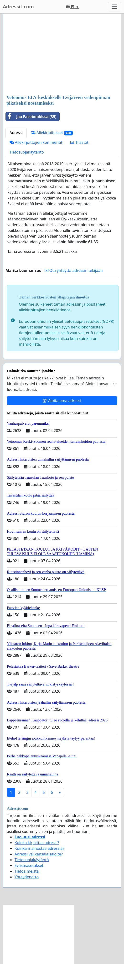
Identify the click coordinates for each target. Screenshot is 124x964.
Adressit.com (18, 6)
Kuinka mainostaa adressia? (39, 848)
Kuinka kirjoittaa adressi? (37, 842)
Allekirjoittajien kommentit (36, 142)
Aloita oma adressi (62, 400)
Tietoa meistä (27, 871)
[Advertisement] (62, 54)
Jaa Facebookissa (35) (31, 116)
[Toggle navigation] (114, 6)
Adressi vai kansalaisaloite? (39, 854)
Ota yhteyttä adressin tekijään (74, 270)
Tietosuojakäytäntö (27, 152)
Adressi (16, 132)
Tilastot (79, 142)
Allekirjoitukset (52, 132)
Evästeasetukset (29, 865)
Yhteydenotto (27, 877)
